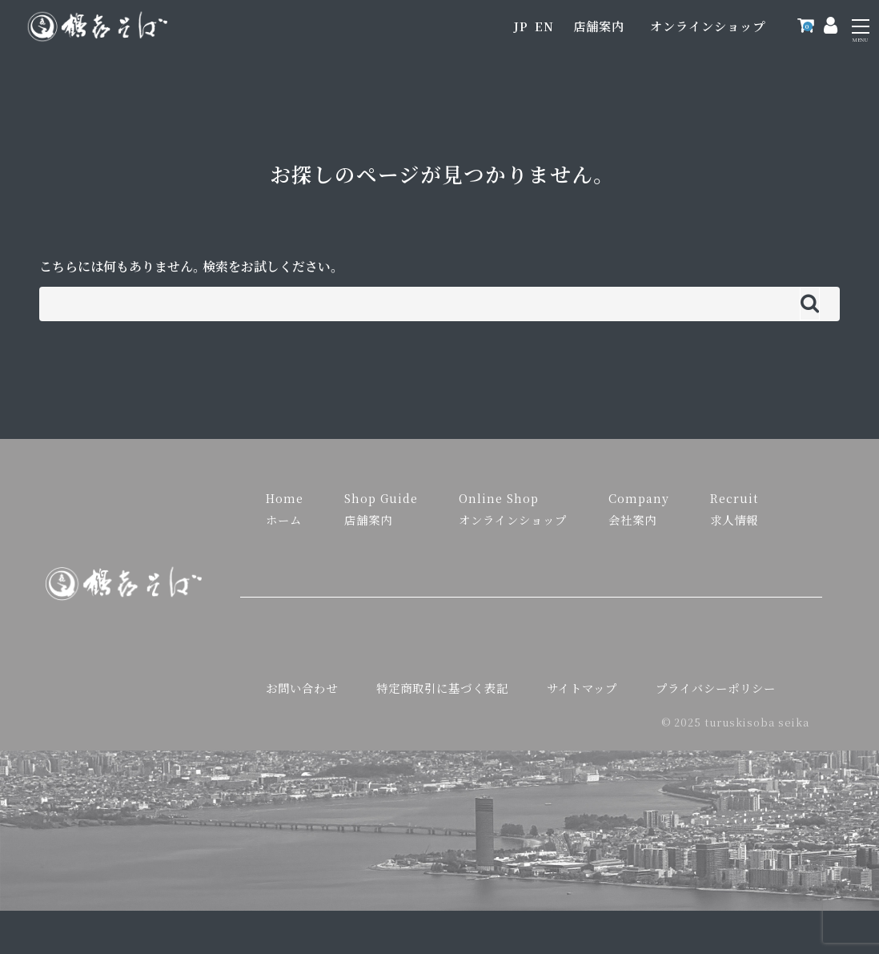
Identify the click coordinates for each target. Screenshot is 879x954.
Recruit (734, 497)
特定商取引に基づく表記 (442, 687)
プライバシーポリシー (716, 687)
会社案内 (632, 519)
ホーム (284, 519)
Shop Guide (381, 497)
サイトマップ (582, 687)
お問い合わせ (302, 687)
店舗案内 (598, 26)
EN (544, 26)
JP (520, 26)
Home (284, 497)
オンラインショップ (707, 26)
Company (638, 497)
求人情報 (734, 519)
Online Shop (499, 497)
